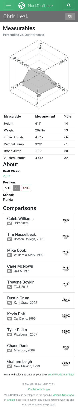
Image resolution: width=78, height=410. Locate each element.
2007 (6, 176)
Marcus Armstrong (63, 395)
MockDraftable (35, 6)
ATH (7, 187)
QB (70, 16)
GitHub (11, 399)
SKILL (26, 187)
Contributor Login (39, 389)
